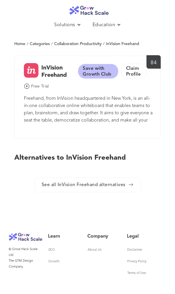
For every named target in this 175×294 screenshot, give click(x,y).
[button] (67, 25)
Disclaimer (134, 250)
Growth (53, 261)
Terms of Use (136, 273)
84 (154, 62)
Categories (40, 44)
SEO (51, 250)
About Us (95, 250)
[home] (88, 9)
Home (19, 44)
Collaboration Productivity (78, 44)
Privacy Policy (136, 261)
